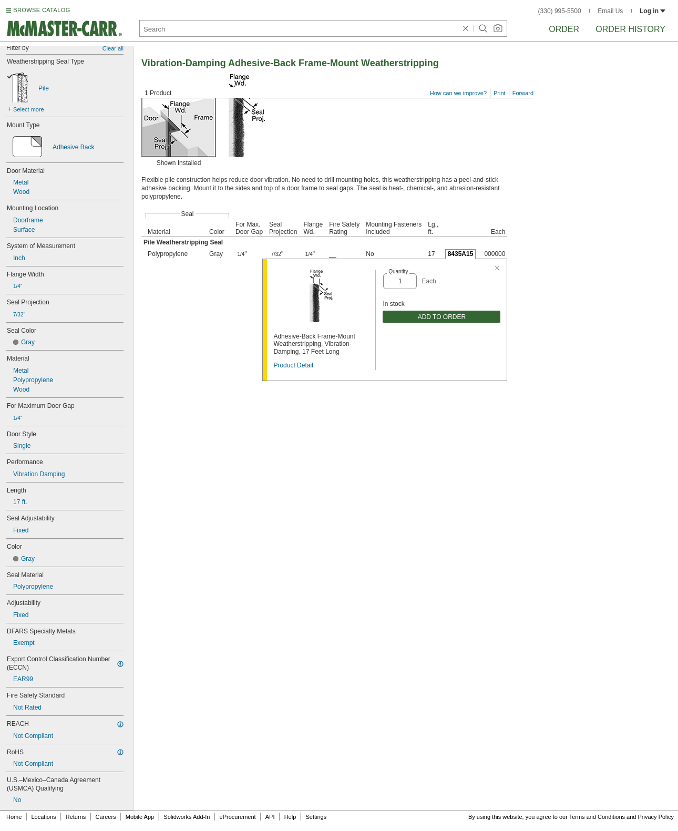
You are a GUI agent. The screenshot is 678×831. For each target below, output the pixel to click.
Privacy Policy (656, 817)
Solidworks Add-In (186, 817)
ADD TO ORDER (442, 317)
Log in (652, 11)
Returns (76, 817)
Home (14, 817)
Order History (630, 29)
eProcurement (238, 817)
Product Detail (293, 365)
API (270, 817)
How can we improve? (458, 93)
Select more (28, 109)
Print (500, 93)
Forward (522, 93)
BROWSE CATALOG (41, 10)
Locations (44, 817)
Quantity (398, 271)
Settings (315, 817)
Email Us (610, 11)
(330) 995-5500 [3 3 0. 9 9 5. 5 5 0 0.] (559, 11)
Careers (105, 817)
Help (290, 817)
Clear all (113, 48)
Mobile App (140, 817)
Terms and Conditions (597, 817)
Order (564, 29)
